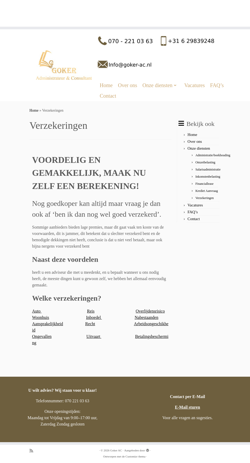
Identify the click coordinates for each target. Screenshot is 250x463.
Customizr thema (135, 456)
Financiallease (204, 184)
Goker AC (116, 450)
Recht (90, 324)
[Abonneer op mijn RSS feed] (33, 450)
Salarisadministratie (207, 169)
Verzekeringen (204, 198)
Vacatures (195, 205)
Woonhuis (40, 317)
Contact (193, 219)
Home (34, 110)
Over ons (194, 141)
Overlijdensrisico (150, 311)
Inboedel (94, 317)
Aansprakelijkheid (47, 324)
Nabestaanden (146, 317)
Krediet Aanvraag (206, 191)
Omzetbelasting (205, 162)
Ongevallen (42, 336)
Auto (37, 311)
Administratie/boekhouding (212, 155)
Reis (91, 311)
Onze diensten (198, 148)
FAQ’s (192, 212)
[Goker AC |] (125, 5)
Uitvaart (93, 336)
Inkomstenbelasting (207, 176)
